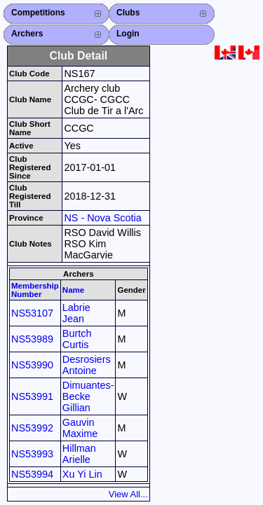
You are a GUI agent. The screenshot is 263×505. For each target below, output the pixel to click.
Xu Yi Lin (82, 474)
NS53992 (32, 428)
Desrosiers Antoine (86, 365)
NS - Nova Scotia (102, 217)
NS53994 (32, 474)
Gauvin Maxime (79, 428)
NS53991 (32, 396)
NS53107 (32, 313)
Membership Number (35, 290)
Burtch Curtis (77, 339)
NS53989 (32, 339)
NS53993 (32, 453)
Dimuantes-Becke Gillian (88, 396)
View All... (128, 494)
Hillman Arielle (79, 454)
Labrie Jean (76, 313)
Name (73, 290)
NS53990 (32, 365)
